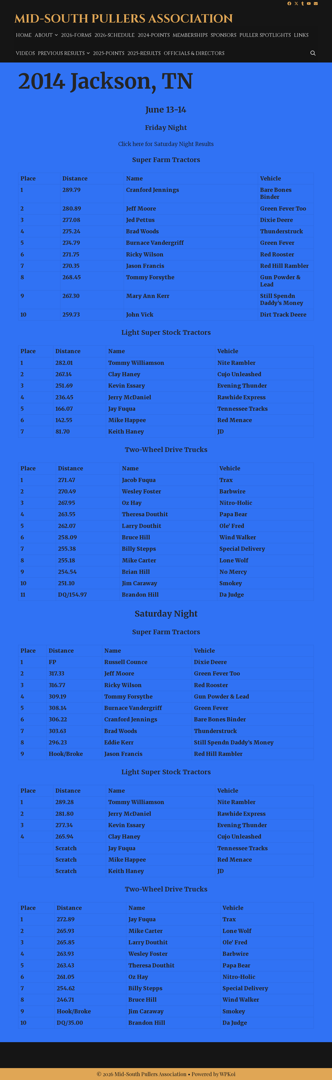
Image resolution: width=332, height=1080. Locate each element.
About (47, 35)
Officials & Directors (194, 53)
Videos (25, 53)
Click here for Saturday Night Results (166, 144)
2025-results (144, 53)
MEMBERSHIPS (190, 35)
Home (24, 35)
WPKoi (228, 1073)
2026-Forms (76, 35)
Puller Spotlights (265, 35)
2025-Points (108, 53)
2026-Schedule (114, 35)
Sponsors (223, 35)
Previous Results (64, 53)
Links (301, 35)
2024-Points (154, 35)
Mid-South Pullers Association (123, 19)
